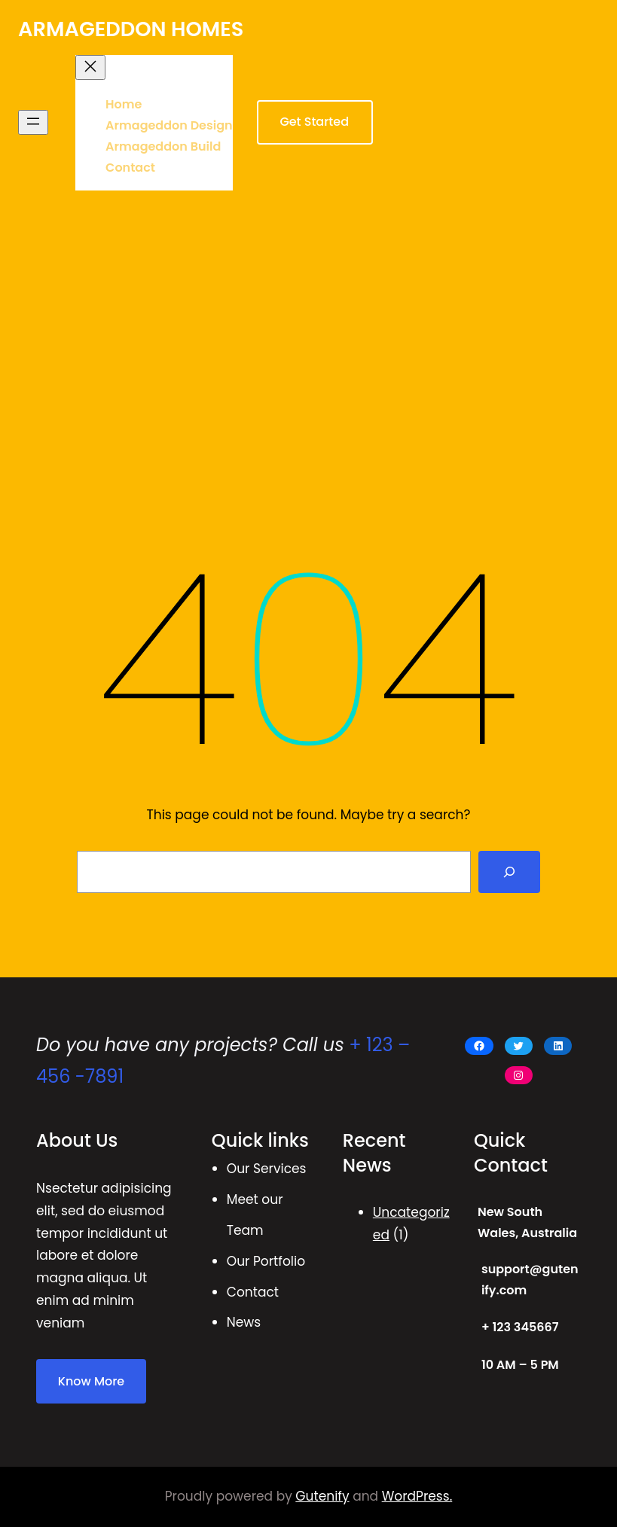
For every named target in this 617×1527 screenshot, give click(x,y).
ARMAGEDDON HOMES (130, 29)
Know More (91, 1381)
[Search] (509, 872)
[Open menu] (33, 122)
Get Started (314, 121)
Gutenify (322, 1496)
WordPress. (417, 1496)
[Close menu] (90, 67)
